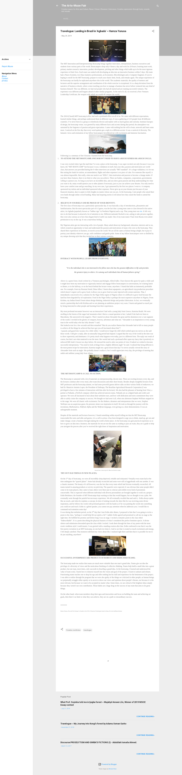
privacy (5, 81)
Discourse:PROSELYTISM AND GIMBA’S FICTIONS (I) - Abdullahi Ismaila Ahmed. (98, 742)
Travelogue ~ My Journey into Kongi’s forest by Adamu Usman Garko (93, 723)
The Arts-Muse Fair (73, 5)
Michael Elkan (113, 769)
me (141, 211)
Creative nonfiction (73, 630)
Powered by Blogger (107, 764)
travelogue (88, 630)
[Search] (157, 6)
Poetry (103, 19)
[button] (153, 31)
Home (65, 19)
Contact (5, 78)
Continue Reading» (145, 716)
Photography (89, 19)
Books (75, 19)
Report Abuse (7, 66)
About (4, 76)
